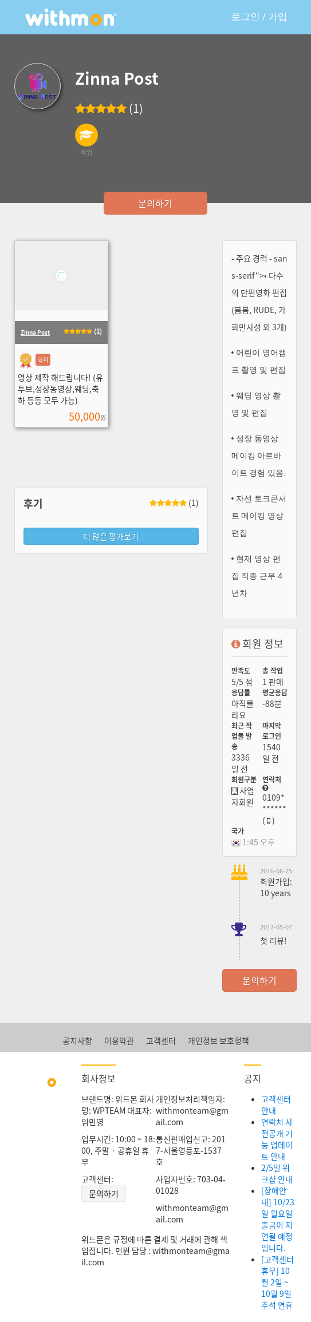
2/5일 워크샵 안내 (277, 1173)
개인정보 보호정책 (218, 1040)
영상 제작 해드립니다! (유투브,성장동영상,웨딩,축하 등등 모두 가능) (60, 388)
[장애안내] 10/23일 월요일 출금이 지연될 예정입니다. (277, 1219)
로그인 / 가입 (259, 16)
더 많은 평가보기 (111, 536)
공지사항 (77, 1040)
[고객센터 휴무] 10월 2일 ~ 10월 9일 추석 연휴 (277, 1282)
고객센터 (161, 1040)
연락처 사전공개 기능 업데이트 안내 (277, 1139)
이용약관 (119, 1040)
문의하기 (155, 203)
